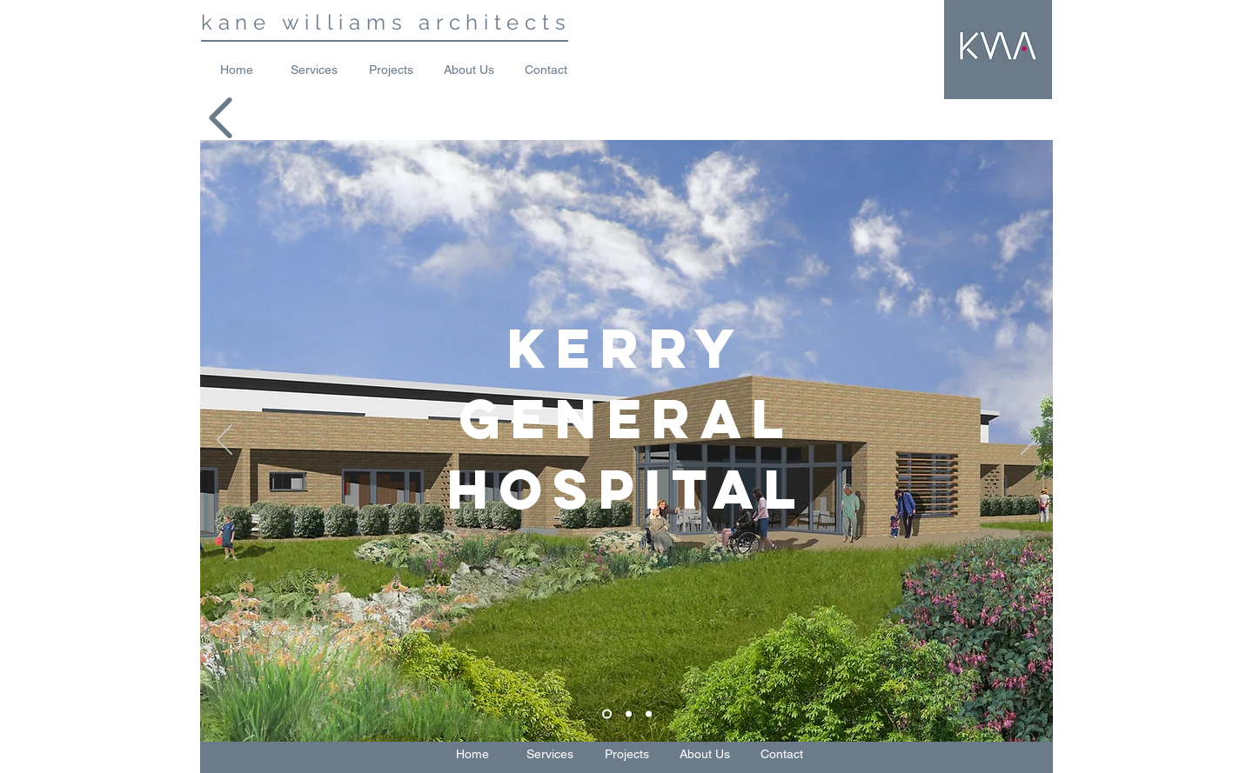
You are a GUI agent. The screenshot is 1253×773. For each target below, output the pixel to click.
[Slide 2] (629, 713)
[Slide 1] (607, 713)
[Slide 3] (649, 713)
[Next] (1028, 440)
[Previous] (224, 440)
